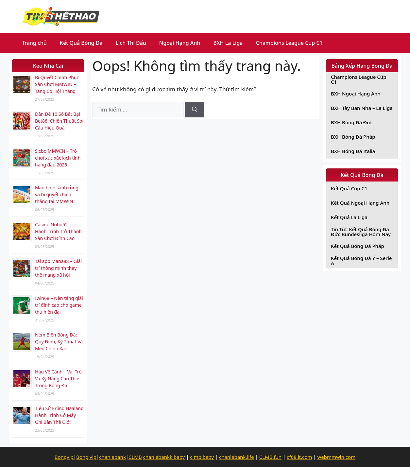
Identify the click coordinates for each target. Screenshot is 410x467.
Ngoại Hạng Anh (179, 42)
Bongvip (64, 457)
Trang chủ (34, 42)
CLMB (135, 457)
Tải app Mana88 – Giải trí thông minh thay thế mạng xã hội (58, 268)
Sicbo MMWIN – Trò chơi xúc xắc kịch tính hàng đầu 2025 (57, 158)
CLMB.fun (270, 457)
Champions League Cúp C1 (289, 42)
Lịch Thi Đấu (131, 42)
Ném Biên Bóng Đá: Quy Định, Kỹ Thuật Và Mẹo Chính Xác (59, 342)
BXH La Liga (228, 42)
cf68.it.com (299, 457)
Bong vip (86, 457)
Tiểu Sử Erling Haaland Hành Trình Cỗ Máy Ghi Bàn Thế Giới (59, 415)
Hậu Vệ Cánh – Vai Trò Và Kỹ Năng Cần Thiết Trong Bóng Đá (58, 379)
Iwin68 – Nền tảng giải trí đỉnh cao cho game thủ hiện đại (59, 305)
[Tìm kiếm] (194, 109)
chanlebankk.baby (164, 457)
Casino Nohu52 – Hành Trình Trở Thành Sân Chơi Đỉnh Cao (58, 231)
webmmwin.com (336, 457)
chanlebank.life (236, 457)
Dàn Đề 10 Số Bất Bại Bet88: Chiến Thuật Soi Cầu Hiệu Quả (59, 121)
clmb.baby (202, 457)
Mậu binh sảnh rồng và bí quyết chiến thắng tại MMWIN (56, 194)
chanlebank (112, 457)
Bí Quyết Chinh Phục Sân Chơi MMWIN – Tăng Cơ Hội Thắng (57, 84)
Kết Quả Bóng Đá (81, 42)
